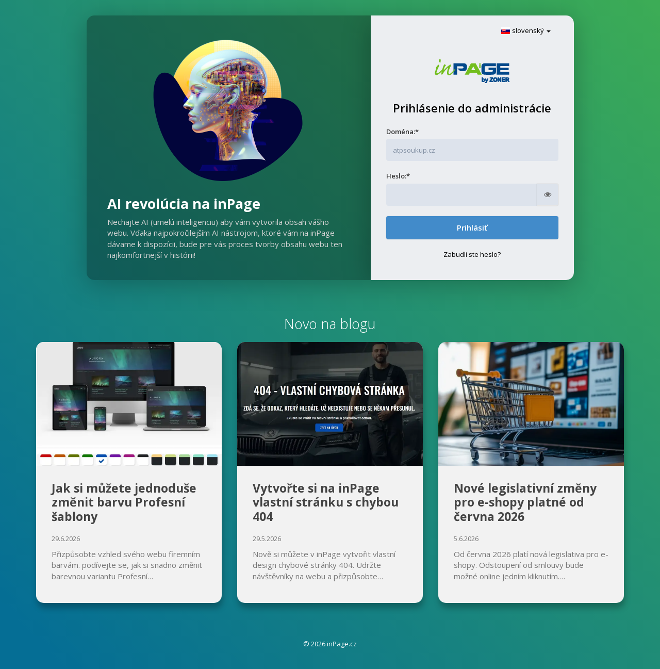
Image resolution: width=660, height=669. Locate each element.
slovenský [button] (525, 30)
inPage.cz (342, 643)
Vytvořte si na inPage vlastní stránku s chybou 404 (326, 502)
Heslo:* (398, 176)
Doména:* (402, 131)
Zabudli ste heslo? (472, 254)
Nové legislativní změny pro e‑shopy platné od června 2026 (525, 502)
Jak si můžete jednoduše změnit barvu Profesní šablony (124, 502)
